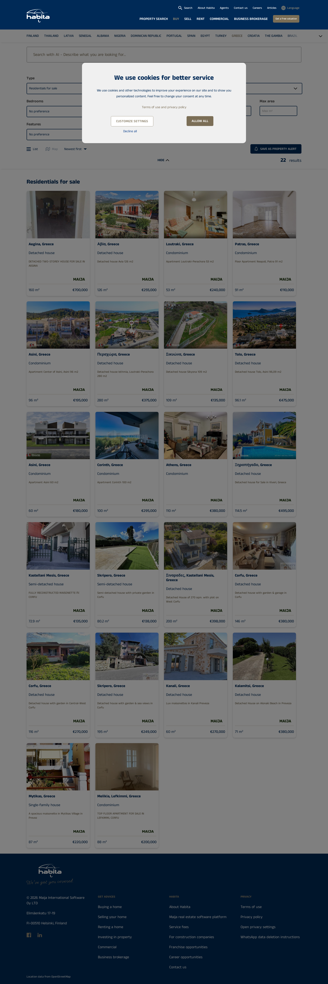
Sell (187, 19)
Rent (201, 19)
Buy (176, 19)
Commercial (219, 19)
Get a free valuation (286, 19)
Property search (154, 19)
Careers (257, 8)
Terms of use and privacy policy (164, 107)
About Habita (206, 8)
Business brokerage (251, 19)
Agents (224, 8)
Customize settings (132, 121)
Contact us (240, 8)
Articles (271, 8)
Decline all (130, 131)
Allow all (200, 121)
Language (293, 8)
